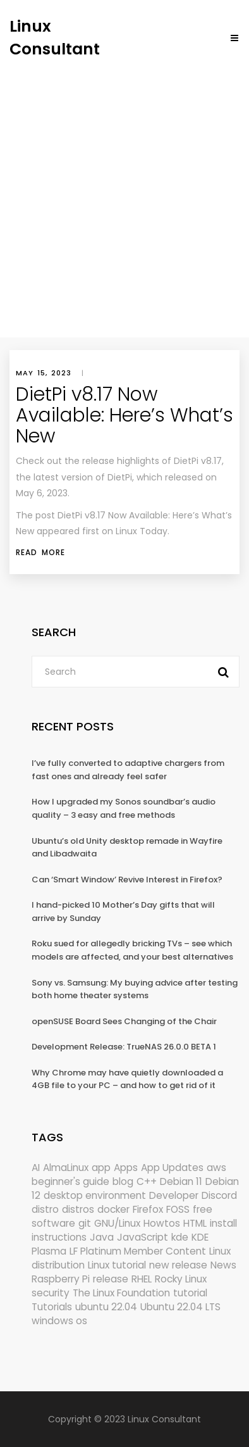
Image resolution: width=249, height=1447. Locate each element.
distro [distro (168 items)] (45, 1209)
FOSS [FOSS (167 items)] (178, 1209)
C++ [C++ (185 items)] (147, 1181)
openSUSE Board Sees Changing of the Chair (124, 1021)
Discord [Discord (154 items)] (219, 1195)
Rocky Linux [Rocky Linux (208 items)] (181, 1279)
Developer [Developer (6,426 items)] (173, 1195)
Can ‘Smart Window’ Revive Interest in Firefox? (127, 880)
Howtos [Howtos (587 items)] (161, 1223)
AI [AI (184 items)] (36, 1167)
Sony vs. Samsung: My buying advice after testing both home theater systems (135, 989)
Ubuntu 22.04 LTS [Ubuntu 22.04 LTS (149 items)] (180, 1306)
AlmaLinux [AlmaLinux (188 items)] (65, 1167)
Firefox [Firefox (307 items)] (148, 1209)
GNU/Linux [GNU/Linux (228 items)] (117, 1223)
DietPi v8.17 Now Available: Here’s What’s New (124, 415)
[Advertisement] (124, 191)
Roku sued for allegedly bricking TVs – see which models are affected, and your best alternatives (132, 950)
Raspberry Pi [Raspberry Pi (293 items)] (61, 1279)
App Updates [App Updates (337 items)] (172, 1167)
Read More (40, 552)
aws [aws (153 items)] (216, 1167)
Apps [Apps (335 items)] (126, 1167)
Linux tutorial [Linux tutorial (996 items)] (117, 1265)
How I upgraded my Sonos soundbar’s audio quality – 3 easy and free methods (124, 808)
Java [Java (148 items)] (102, 1237)
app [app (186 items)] (101, 1167)
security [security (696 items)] (51, 1293)
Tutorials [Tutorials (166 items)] (52, 1306)
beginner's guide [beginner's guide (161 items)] (70, 1181)
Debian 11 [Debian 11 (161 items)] (181, 1181)
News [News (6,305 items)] (223, 1265)
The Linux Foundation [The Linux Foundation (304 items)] (121, 1293)
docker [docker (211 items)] (113, 1209)
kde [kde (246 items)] (179, 1237)
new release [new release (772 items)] (178, 1265)
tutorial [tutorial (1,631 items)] (190, 1293)
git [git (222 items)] (84, 1223)
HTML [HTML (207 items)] (195, 1223)
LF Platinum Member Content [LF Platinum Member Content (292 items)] (138, 1251)
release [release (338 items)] (110, 1279)
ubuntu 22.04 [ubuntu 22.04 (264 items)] (106, 1306)
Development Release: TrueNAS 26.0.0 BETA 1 (124, 1047)
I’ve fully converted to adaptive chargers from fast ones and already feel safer (128, 769)
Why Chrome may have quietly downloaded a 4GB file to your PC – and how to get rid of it (127, 1079)
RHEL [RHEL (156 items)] (141, 1279)
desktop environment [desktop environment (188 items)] (95, 1195)
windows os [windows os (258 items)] (59, 1320)
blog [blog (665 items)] (122, 1181)
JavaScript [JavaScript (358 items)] (142, 1237)
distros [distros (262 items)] (78, 1209)
